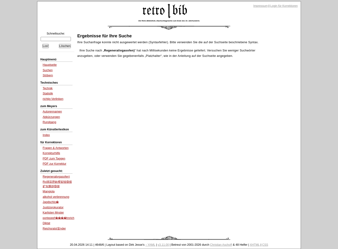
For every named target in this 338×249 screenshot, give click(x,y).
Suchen (48, 70)
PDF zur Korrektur (54, 163)
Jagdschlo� (51, 202)
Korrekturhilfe (51, 153)
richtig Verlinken (53, 99)
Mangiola (49, 191)
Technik (48, 88)
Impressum (260, 6)
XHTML (255, 244)
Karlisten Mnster (53, 212)
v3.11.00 (163, 244)
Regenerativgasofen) (56, 176)
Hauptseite (50, 64)
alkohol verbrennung (56, 196)
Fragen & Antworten (56, 148)
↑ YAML (150, 244)
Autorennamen (52, 111)
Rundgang (49, 122)
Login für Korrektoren (284, 6)
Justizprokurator (53, 207)
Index (46, 135)
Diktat (46, 223)
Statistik (48, 93)
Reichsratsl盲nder (54, 228)
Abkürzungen (51, 117)
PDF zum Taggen (54, 158)
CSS (265, 244)
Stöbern (48, 75)
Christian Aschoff (221, 244)
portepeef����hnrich (58, 218)
